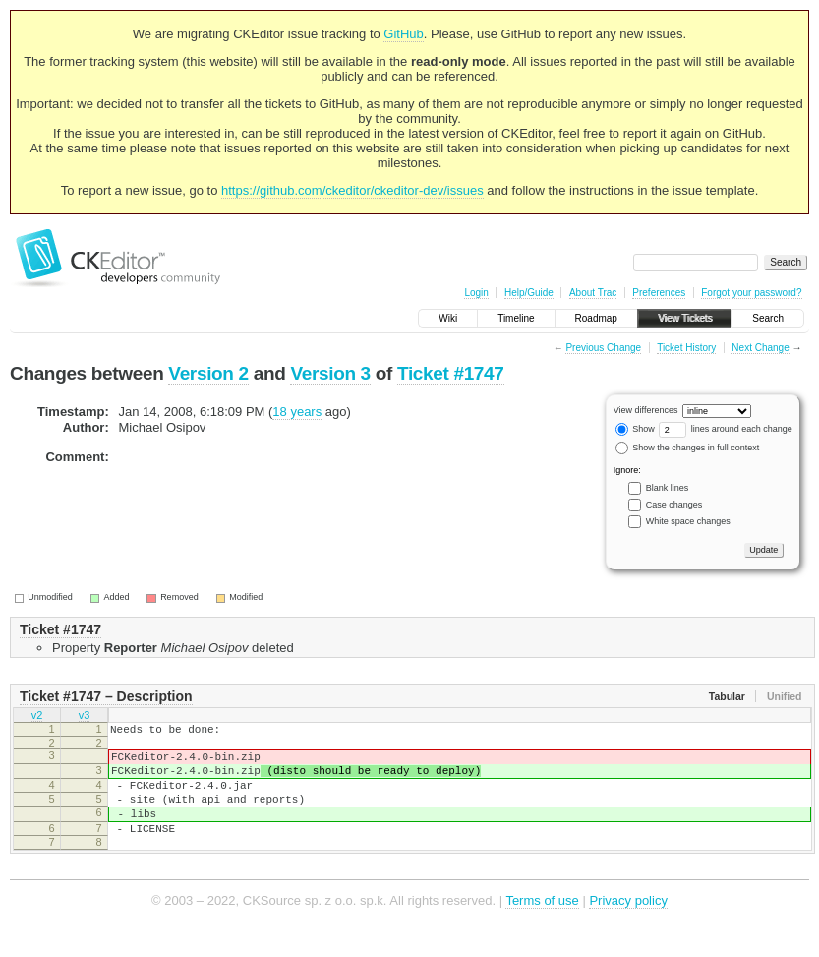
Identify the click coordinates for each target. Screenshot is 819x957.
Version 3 (330, 373)
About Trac (592, 292)
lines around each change (725, 429)
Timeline (515, 318)
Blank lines (667, 488)
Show (635, 429)
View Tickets (685, 318)
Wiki (448, 318)
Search (768, 318)
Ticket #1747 (450, 373)
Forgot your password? (751, 292)
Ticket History (686, 347)
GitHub (403, 34)
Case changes (674, 504)
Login (476, 292)
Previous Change (603, 347)
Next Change (760, 347)
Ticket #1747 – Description (106, 696)
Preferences (658, 292)
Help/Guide (529, 292)
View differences (646, 410)
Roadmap (596, 318)
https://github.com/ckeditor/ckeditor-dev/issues (352, 190)
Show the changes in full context (687, 447)
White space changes (688, 521)
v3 (84, 717)
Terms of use (541, 927)
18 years (297, 411)
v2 (37, 717)
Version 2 (208, 373)
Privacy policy (628, 927)
